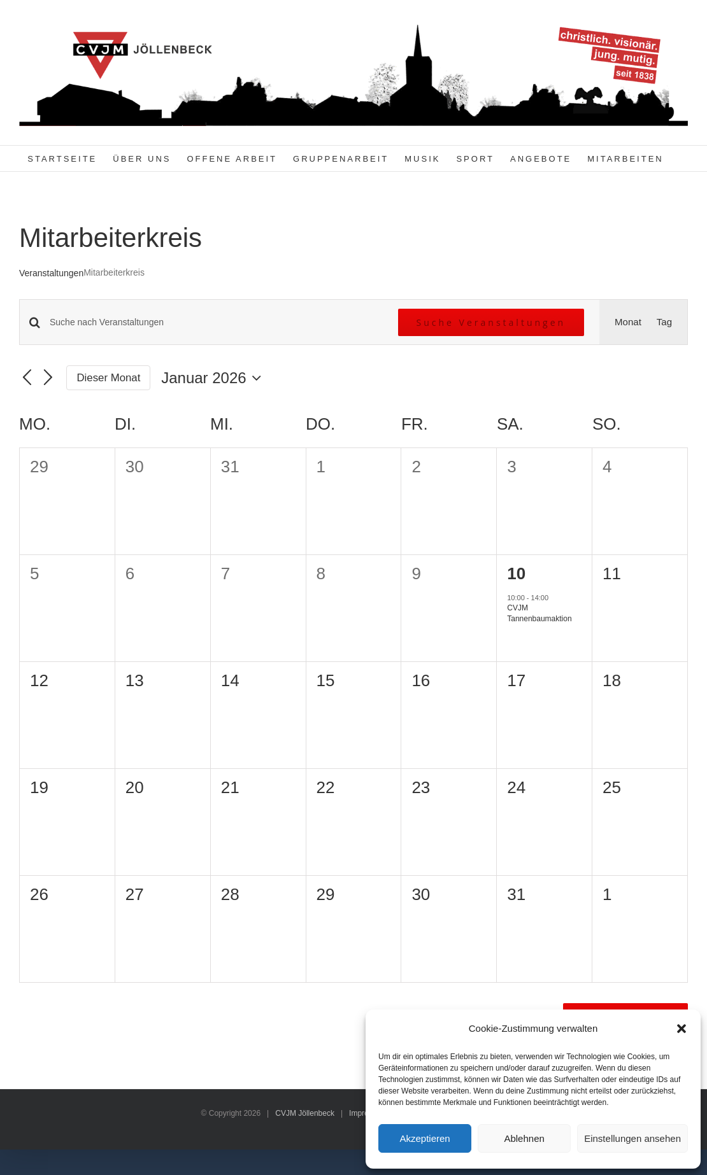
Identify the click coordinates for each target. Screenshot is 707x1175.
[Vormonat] (26, 378)
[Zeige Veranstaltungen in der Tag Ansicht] (664, 322)
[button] (681, 1028)
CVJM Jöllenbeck (304, 1113)
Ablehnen (524, 1138)
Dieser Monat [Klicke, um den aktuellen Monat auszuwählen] (109, 378)
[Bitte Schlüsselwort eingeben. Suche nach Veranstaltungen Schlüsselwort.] (216, 322)
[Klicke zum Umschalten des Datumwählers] (214, 378)
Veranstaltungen (51, 273)
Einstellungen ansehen (632, 1138)
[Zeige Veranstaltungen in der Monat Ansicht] (628, 322)
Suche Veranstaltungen (491, 322)
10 (516, 573)
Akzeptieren (424, 1138)
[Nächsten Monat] (48, 378)
